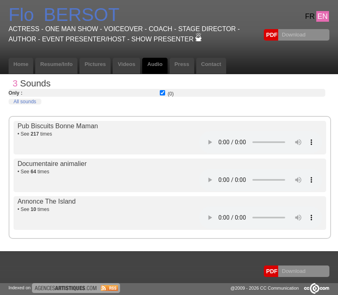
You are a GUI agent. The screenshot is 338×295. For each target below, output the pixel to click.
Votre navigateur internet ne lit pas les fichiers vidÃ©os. (260, 142)
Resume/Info (56, 64)
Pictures (95, 64)
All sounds (25, 101)
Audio (154, 64)
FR (310, 16)
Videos (126, 64)
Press (182, 64)
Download (292, 35)
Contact (211, 64)
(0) (171, 94)
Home (21, 64)
